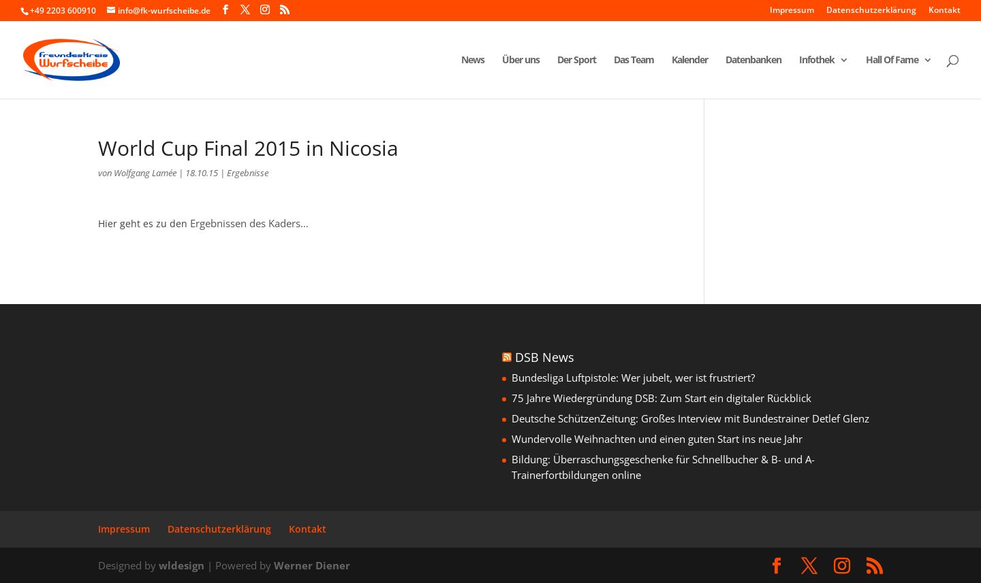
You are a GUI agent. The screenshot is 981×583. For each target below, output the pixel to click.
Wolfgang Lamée (145, 173)
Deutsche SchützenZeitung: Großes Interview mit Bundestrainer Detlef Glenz (690, 418)
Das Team (634, 60)
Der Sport (576, 60)
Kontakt (945, 11)
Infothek (817, 60)
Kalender (690, 60)
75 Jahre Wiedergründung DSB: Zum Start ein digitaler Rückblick (661, 398)
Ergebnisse (247, 173)
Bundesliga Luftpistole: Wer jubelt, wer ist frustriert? (633, 377)
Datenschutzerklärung (871, 11)
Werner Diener (312, 565)
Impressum (792, 11)
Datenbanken (753, 60)
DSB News (544, 357)
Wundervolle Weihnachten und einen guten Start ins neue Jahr (657, 439)
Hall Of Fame (892, 60)
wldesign (181, 565)
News (472, 60)
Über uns (521, 60)
